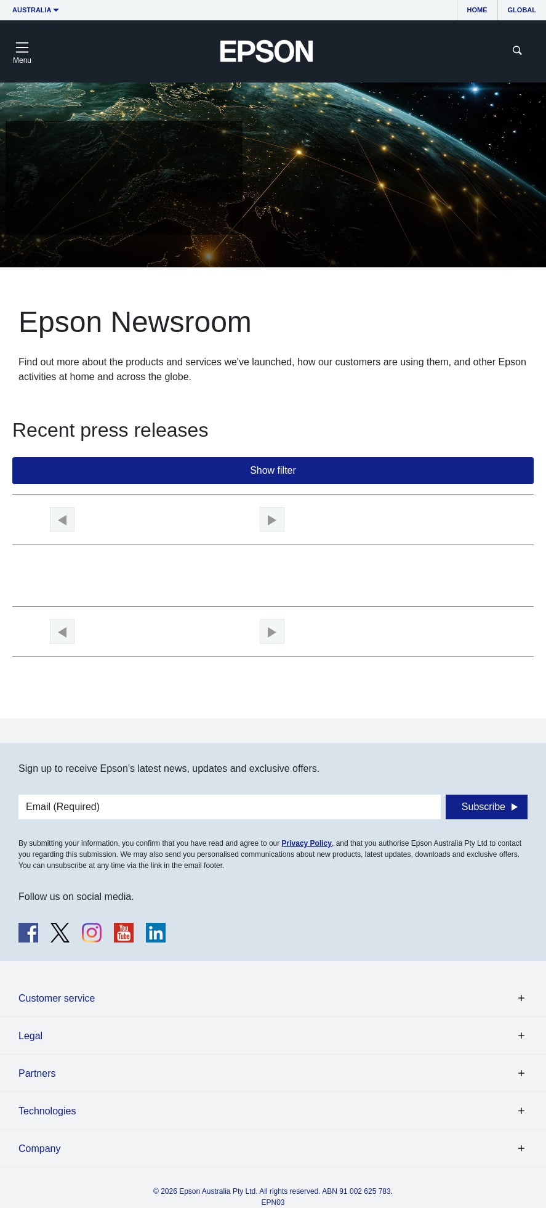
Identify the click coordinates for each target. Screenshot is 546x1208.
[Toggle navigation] (22, 51)
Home (477, 10)
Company (39, 1148)
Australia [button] (32, 10)
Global (522, 10)
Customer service (56, 998)
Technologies (47, 1111)
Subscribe (483, 806)
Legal (30, 1036)
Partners (36, 1073)
